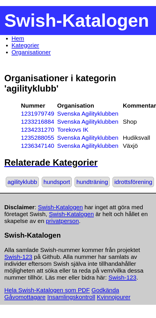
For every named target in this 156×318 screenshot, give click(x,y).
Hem (18, 38)
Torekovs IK (73, 129)
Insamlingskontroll (71, 297)
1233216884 (37, 121)
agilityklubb (22, 182)
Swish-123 (18, 256)
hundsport (56, 182)
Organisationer (31, 52)
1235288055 (37, 137)
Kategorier (25, 45)
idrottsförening (133, 182)
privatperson (62, 221)
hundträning (92, 182)
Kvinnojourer (113, 297)
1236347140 (37, 145)
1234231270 (37, 129)
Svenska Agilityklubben (88, 113)
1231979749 (37, 113)
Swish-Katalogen (60, 207)
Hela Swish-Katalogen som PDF (47, 290)
